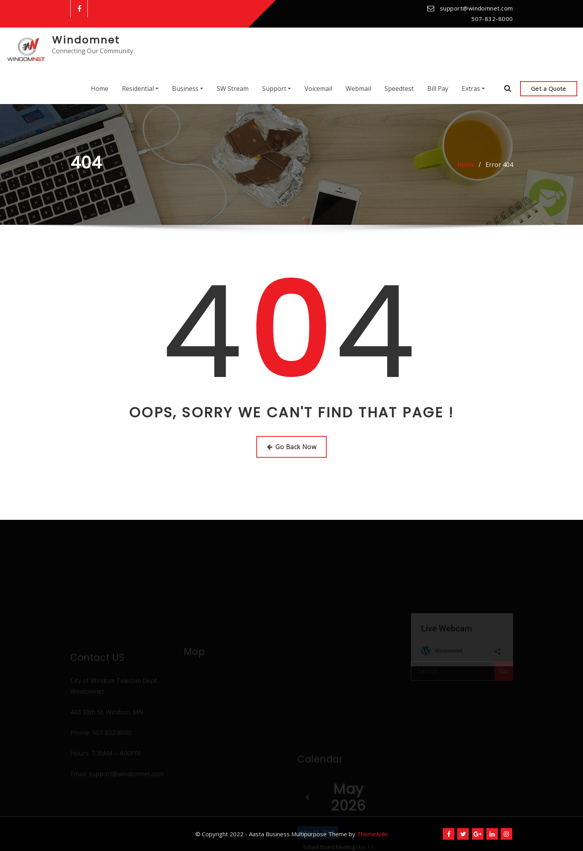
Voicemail (318, 88)
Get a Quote (548, 88)
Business (187, 88)
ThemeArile (372, 834)
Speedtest (399, 88)
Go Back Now (291, 447)
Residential (140, 88)
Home (99, 88)
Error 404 (499, 164)
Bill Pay (437, 88)
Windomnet (86, 40)
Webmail (358, 88)
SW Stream (233, 88)
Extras (473, 88)
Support (276, 88)
